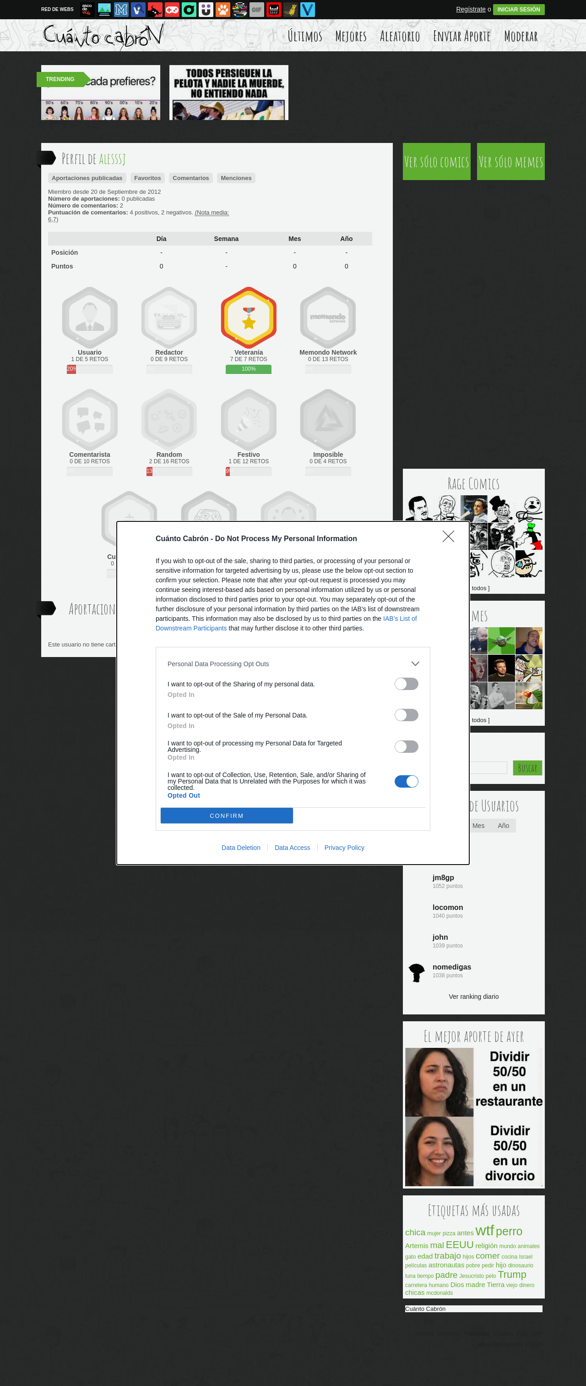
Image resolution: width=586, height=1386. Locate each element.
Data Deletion (241, 847)
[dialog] (293, 693)
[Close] (451, 539)
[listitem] (293, 663)
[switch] (406, 684)
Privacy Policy (344, 847)
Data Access (292, 847)
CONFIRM (227, 815)
